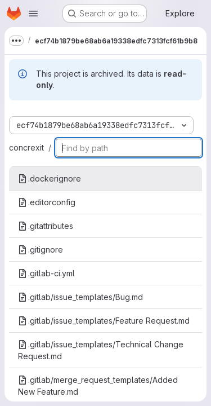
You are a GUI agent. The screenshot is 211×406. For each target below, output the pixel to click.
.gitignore (40, 249)
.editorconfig (46, 202)
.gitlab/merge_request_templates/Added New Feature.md (98, 385)
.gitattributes (45, 226)
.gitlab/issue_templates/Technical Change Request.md (100, 350)
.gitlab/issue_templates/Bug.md (80, 297)
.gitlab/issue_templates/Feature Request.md (104, 320)
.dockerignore (49, 178)
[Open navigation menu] (33, 14)
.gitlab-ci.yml (46, 273)
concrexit (26, 147)
